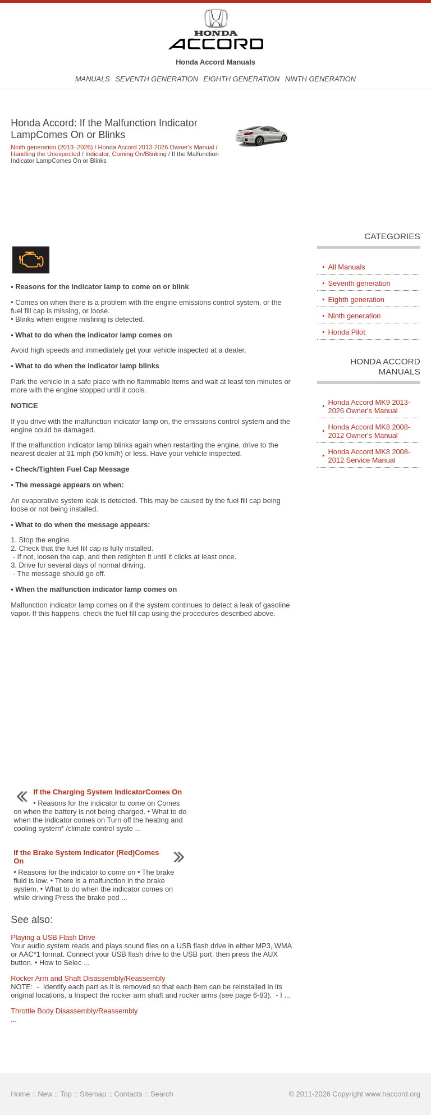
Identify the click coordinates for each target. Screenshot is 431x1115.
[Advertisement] (151, 204)
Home (20, 1094)
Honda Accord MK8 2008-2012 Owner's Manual (369, 431)
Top (66, 1094)
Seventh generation (156, 79)
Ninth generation (320, 79)
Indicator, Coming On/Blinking (126, 153)
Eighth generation (242, 79)
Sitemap (93, 1094)
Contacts (128, 1094)
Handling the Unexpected (45, 153)
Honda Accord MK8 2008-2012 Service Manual (369, 455)
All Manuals (346, 267)
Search (161, 1094)
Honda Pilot (346, 332)
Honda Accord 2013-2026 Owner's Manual (156, 147)
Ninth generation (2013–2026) (52, 147)
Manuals (92, 79)
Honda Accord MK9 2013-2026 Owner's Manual (369, 406)
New (45, 1094)
